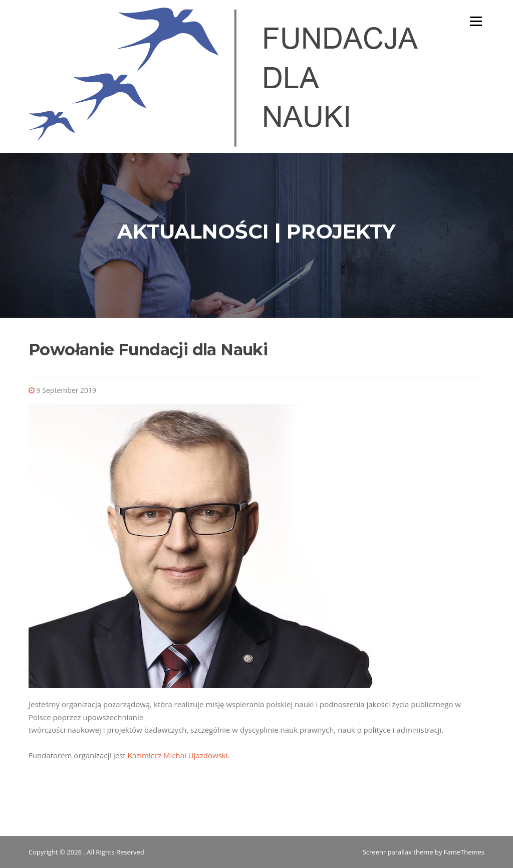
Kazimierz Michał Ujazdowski (178, 755)
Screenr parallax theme (398, 851)
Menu (475, 21)
